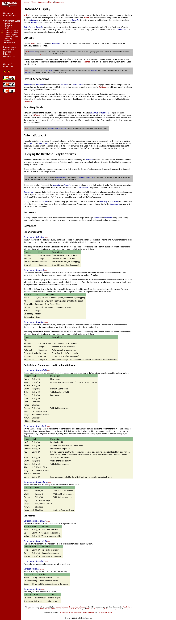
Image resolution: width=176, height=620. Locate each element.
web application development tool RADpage (70, 607)
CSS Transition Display (105, 612)
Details (46, 237)
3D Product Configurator (94, 609)
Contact (26, 2)
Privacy (33, 2)
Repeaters (28, 101)
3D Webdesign (77, 609)
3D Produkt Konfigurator (111, 609)
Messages (39, 54)
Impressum (59, 2)
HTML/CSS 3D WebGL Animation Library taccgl (56, 609)
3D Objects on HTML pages (68, 612)
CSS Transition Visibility (86, 612)
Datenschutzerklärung (46, 2)
